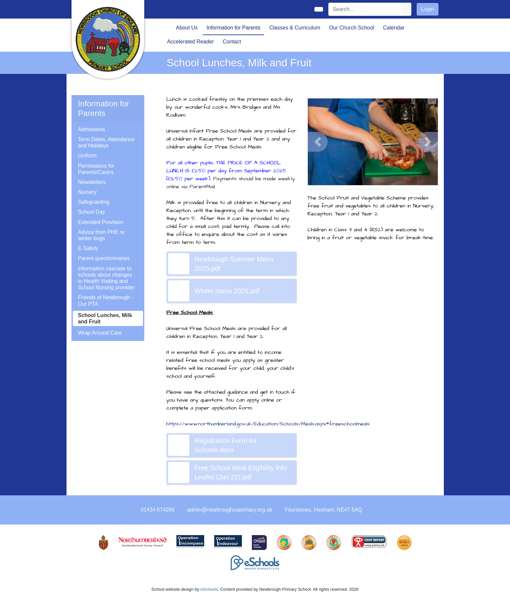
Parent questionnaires (104, 258)
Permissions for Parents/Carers (96, 169)
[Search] (366, 9)
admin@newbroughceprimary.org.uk (229, 510)
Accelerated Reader (190, 41)
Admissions (91, 129)
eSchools (209, 589)
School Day (91, 212)
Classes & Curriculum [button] (294, 27)
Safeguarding (94, 202)
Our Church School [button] (351, 27)
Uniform (87, 155)
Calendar (393, 27)
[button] (318, 142)
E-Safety (88, 248)
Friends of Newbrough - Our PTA (105, 300)
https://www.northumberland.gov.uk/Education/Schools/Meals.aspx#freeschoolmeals (268, 423)
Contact (232, 41)
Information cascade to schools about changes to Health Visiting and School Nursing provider (106, 278)
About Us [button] (187, 27)
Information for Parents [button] (233, 27)
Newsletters (92, 182)
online (267, 400)
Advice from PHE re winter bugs (101, 235)
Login (427, 9)
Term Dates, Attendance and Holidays (106, 142)
